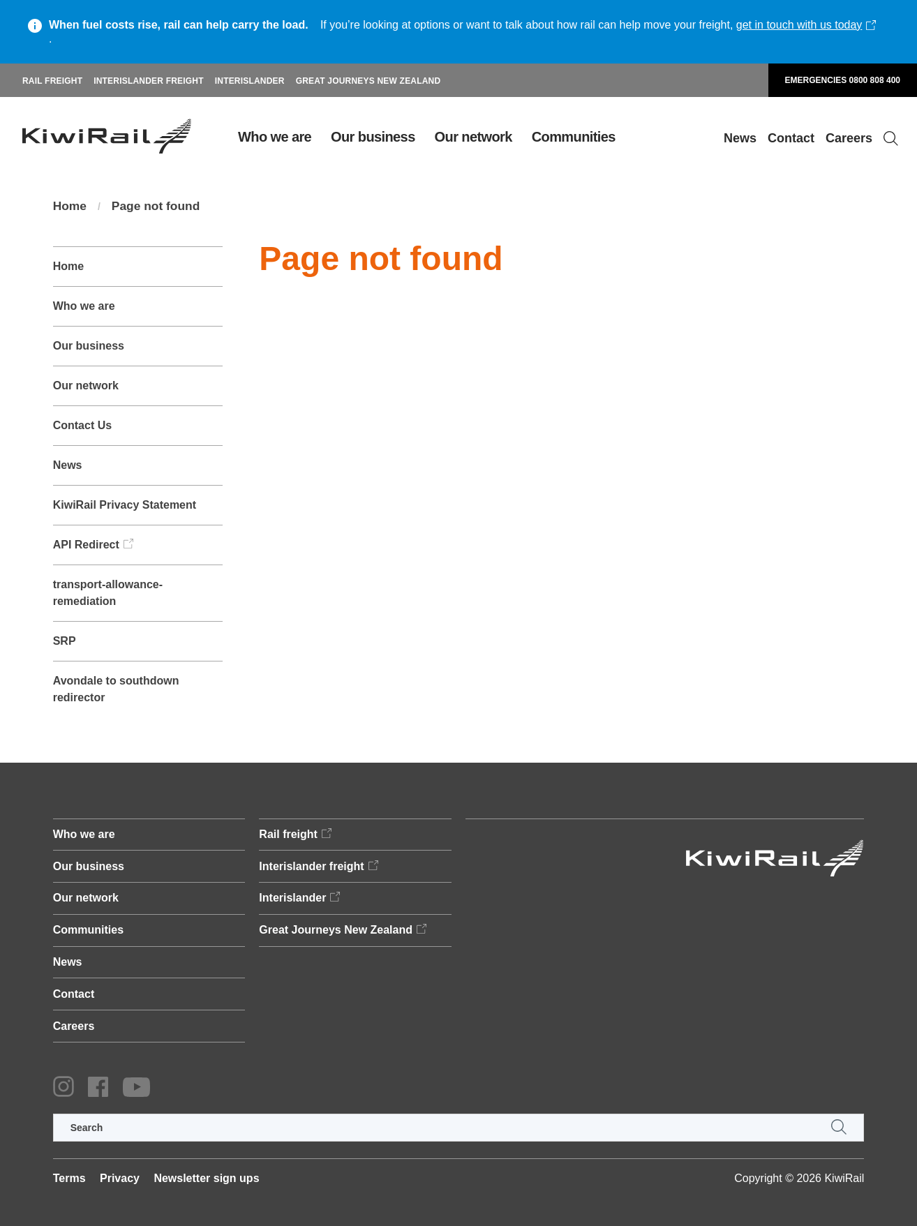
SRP (64, 641)
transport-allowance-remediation (108, 592)
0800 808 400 (874, 80)
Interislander (250, 81)
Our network (473, 136)
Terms (69, 1178)
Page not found (158, 207)
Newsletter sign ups (206, 1178)
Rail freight (52, 81)
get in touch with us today (799, 25)
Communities (574, 136)
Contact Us (82, 425)
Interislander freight (149, 81)
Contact (791, 138)
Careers (849, 138)
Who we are (274, 136)
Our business (373, 136)
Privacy (120, 1178)
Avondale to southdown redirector (116, 689)
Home (70, 207)
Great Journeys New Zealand (368, 81)
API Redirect (86, 545)
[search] (459, 1128)
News (740, 138)
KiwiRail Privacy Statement (124, 505)
